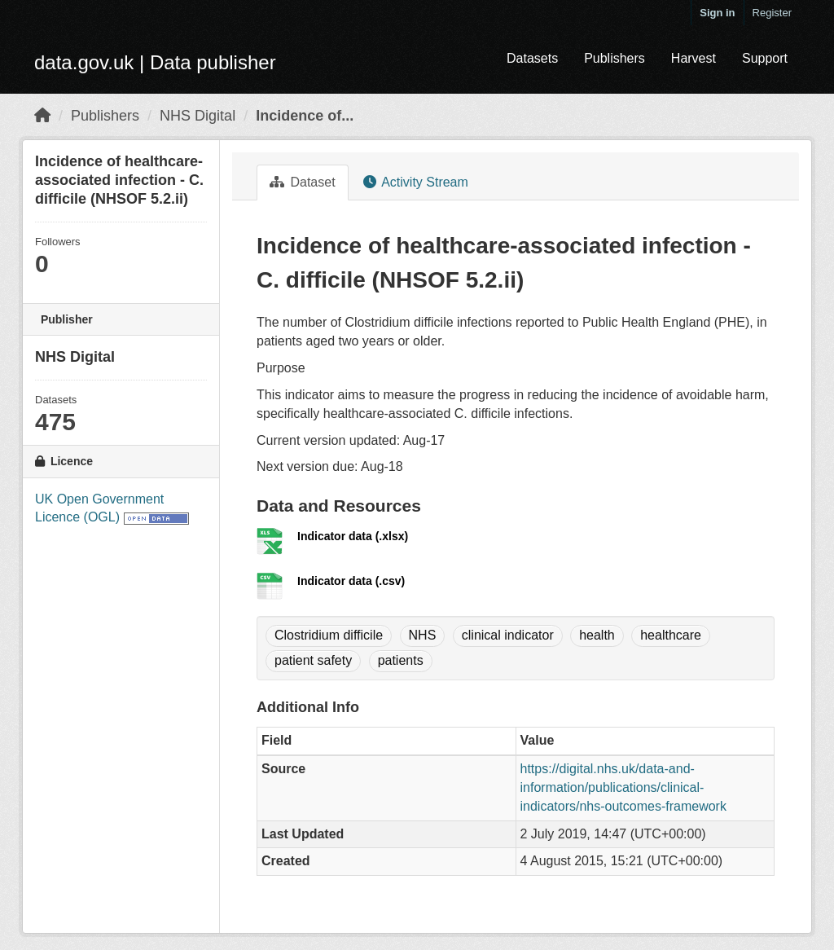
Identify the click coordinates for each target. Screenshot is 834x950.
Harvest (693, 58)
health (597, 635)
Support (765, 58)
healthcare (670, 635)
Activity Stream (415, 182)
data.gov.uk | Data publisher (155, 62)
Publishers (614, 58)
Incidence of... (304, 116)
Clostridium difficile (328, 635)
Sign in (717, 13)
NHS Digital (197, 116)
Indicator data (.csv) (351, 580)
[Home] (42, 116)
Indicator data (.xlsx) (352, 536)
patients (401, 660)
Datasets (532, 58)
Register (772, 13)
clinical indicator (508, 635)
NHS (423, 635)
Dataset (303, 182)
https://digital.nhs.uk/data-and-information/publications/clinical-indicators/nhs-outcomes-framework (623, 787)
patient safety (313, 660)
